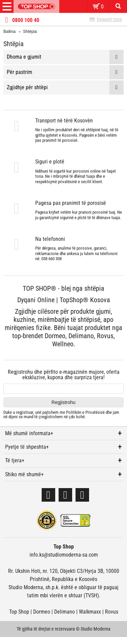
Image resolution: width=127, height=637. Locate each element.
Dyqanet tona (109, 19)
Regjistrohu (63, 402)
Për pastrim (19, 72)
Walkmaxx (90, 612)
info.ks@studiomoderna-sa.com (63, 555)
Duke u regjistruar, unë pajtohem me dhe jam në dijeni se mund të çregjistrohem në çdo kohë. (61, 414)
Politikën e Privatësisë (85, 412)
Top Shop (19, 612)
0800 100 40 (25, 20)
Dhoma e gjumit (24, 57)
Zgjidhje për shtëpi (27, 87)
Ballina (9, 32)
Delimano (64, 612)
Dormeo (41, 612)
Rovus (111, 612)
